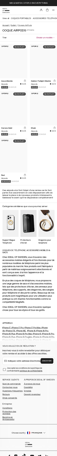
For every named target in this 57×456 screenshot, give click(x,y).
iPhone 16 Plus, (9, 334)
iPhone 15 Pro (48, 334)
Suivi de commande (11, 384)
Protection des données (9, 413)
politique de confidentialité (31, 370)
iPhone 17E (10, 331)
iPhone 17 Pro (17, 328)
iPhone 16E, (21, 331)
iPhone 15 (37, 334)
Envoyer (47, 361)
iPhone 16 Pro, (42, 331)
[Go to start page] (5, 10)
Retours (6, 394)
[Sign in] (41, 10)
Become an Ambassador (8, 418)
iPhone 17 (6, 328)
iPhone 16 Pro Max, (24, 334)
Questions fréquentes (12, 391)
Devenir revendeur (32, 394)
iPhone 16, (31, 331)
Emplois (27, 391)
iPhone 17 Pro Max (32, 328)
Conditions (7, 408)
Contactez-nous (9, 387)
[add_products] (25, 81)
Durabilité (28, 387)
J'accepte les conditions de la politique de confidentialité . (25, 369)
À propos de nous (32, 384)
